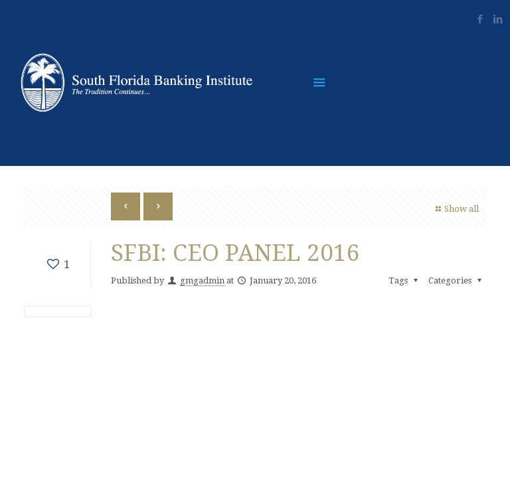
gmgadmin (202, 280)
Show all (455, 209)
